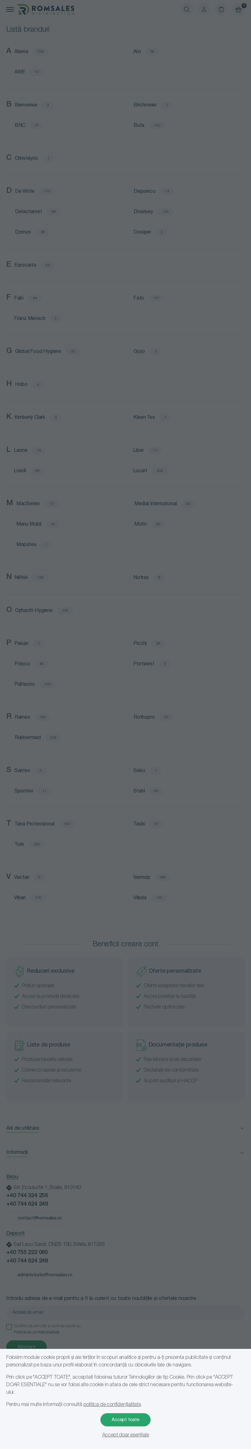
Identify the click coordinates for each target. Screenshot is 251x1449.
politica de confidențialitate (112, 1405)
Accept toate (125, 1420)
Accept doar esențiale (125, 1435)
